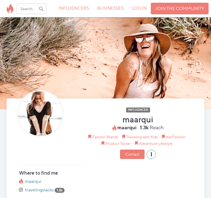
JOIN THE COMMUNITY (179, 8)
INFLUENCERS (74, 8)
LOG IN (139, 8)
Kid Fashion (175, 136)
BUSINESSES (110, 8)
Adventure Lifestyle (156, 143)
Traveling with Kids (142, 136)
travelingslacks (39, 190)
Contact (132, 154)
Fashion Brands (105, 136)
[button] (151, 154)
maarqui (33, 181)
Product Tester (118, 143)
